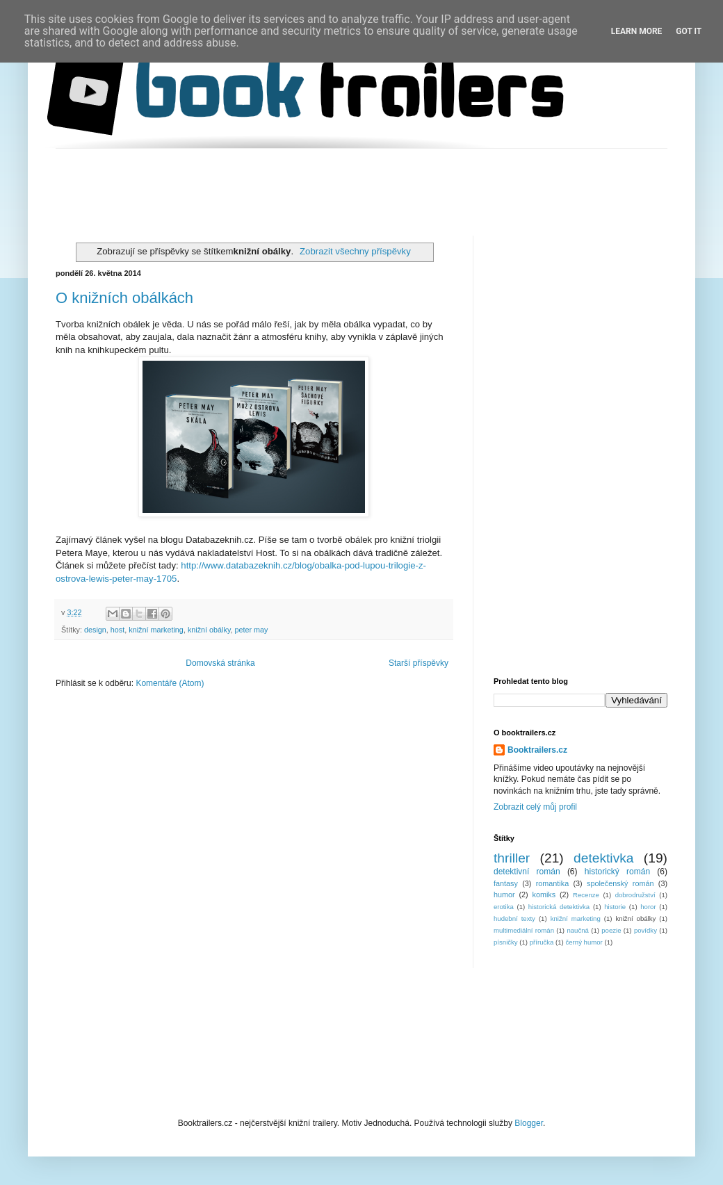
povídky (645, 930)
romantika (552, 883)
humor (504, 894)
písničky (506, 942)
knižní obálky (209, 630)
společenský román (620, 883)
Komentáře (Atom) (170, 683)
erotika (504, 906)
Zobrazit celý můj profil (535, 807)
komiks (544, 894)
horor (648, 906)
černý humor (583, 942)
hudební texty (514, 918)
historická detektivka (559, 906)
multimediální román (524, 930)
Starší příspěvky (418, 663)
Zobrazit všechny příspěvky (355, 251)
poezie (611, 930)
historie (615, 906)
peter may (251, 630)
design (95, 630)
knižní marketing (156, 630)
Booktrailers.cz (537, 750)
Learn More (637, 31)
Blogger (528, 1123)
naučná (577, 930)
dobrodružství (635, 895)
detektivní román (527, 871)
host (117, 630)
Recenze (586, 895)
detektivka (603, 858)
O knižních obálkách (124, 298)
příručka (542, 942)
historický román (617, 871)
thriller (512, 858)
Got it (688, 31)
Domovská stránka (220, 663)
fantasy (506, 883)
